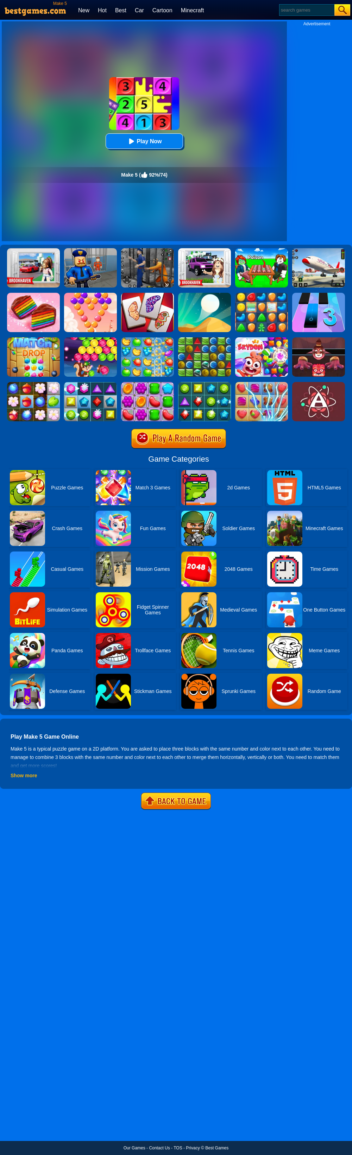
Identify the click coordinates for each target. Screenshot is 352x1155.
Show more (24, 775)
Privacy (193, 1148)
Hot (102, 10)
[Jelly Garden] (147, 384)
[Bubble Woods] (90, 339)
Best (120, 10)
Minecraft (192, 10)
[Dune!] (204, 295)
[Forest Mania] (33, 384)
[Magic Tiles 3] (318, 295)
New (83, 10)
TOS (178, 1148)
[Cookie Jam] (33, 295)
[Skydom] (261, 339)
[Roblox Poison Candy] (261, 250)
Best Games (216, 1148)
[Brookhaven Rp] (33, 250)
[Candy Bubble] (90, 295)
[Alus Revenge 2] (318, 339)
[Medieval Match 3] (204, 339)
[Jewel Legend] (90, 384)
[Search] (306, 10)
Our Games (134, 1148)
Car (139, 10)
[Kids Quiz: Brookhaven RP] (204, 250)
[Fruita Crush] (147, 339)
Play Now (144, 141)
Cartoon (162, 10)
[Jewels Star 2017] (204, 384)
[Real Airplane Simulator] (318, 250)
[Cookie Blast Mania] (261, 295)
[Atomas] (318, 384)
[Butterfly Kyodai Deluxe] (147, 295)
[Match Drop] (33, 339)
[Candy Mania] (261, 384)
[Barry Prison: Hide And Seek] (90, 250)
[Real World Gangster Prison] (147, 250)
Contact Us (159, 1148)
